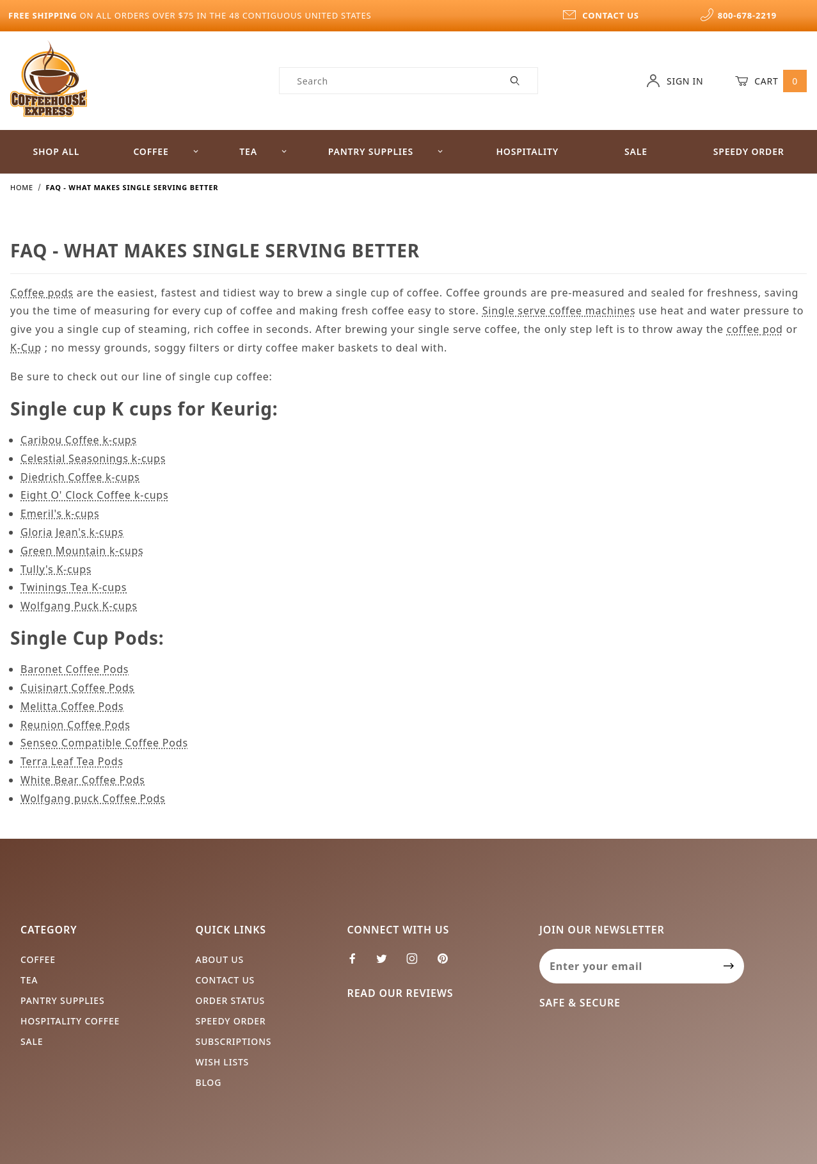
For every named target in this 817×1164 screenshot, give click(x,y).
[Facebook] (358, 963)
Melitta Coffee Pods (72, 706)
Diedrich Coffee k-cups (80, 477)
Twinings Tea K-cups (73, 587)
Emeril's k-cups (59, 513)
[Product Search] (386, 80)
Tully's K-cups (55, 569)
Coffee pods (42, 293)
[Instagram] (417, 963)
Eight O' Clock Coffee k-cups (94, 495)
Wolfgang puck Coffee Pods (93, 798)
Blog (208, 1082)
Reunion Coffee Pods (75, 725)
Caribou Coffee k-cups (78, 440)
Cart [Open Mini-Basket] (771, 81)
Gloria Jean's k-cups (71, 532)
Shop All (56, 151)
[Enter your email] (626, 966)
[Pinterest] (448, 963)
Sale (635, 151)
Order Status (230, 1000)
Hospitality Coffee (70, 1021)
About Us (219, 959)
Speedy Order (230, 1021)
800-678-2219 (738, 15)
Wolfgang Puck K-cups (79, 606)
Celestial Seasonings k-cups (93, 458)
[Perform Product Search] (515, 80)
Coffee (166, 151)
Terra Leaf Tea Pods (71, 761)
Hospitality (527, 151)
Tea (263, 151)
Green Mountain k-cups (82, 551)
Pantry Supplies (386, 151)
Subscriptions (233, 1041)
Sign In (674, 80)
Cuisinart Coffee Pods (77, 688)
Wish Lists (222, 1062)
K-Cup (26, 348)
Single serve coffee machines (559, 310)
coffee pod (755, 329)
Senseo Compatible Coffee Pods (104, 743)
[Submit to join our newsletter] (729, 966)
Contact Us (225, 980)
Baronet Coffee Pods (74, 669)
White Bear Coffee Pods (82, 780)
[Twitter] (387, 963)
